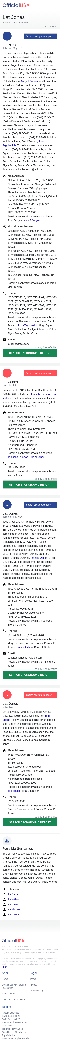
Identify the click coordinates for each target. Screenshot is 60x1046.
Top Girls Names (10, 1035)
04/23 (17, 1016)
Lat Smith (10, 894)
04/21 (11, 1019)
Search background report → (40, 36)
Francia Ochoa (39, 557)
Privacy (33, 984)
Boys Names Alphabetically (15, 1038)
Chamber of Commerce (13, 999)
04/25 (5, 1016)
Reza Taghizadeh (27, 325)
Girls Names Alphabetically (15, 1032)
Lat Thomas (11, 910)
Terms (33, 979)
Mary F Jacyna (29, 81)
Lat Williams (11, 899)
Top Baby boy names (12, 1029)
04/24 (11, 1016)
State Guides (8, 993)
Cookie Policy (36, 990)
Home (5, 979)
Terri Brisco (14, 790)
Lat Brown (10, 904)
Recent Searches (10, 1013)
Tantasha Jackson (41, 394)
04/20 (17, 1019)
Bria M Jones (37, 457)
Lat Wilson (11, 915)
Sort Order (49, 26)
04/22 (5, 1019)
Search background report (30, 353)
